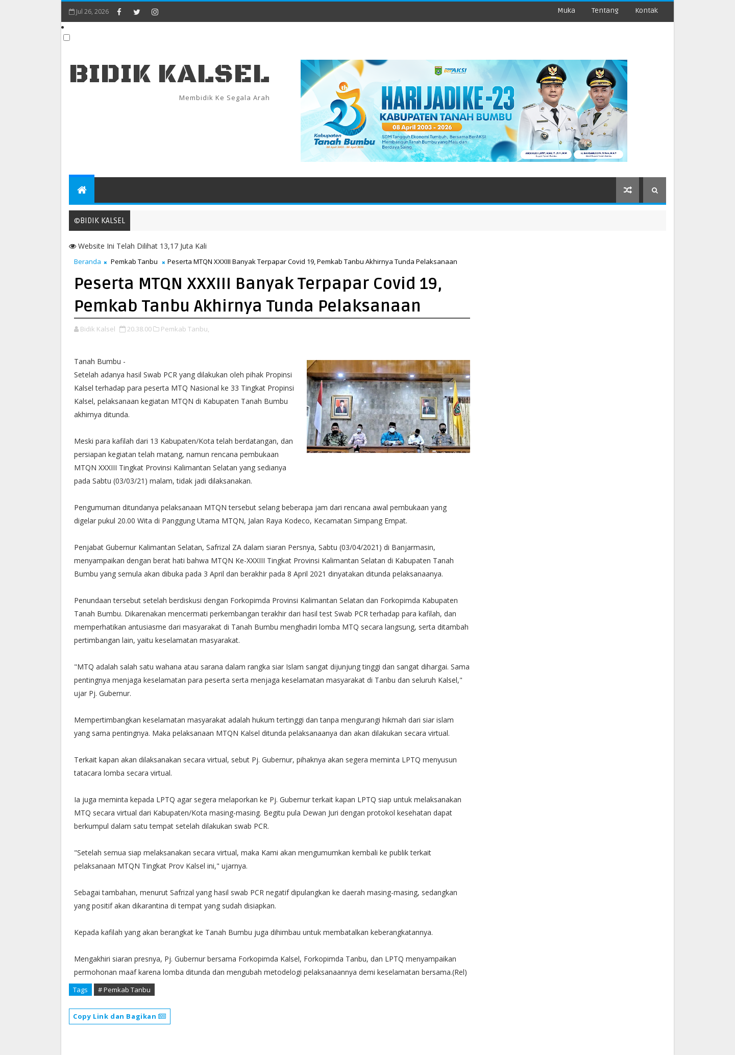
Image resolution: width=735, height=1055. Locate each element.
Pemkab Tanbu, (185, 328)
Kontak (646, 10)
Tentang (605, 10)
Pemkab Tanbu (134, 261)
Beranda (87, 261)
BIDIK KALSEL (169, 74)
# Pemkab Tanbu (124, 989)
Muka (566, 10)
